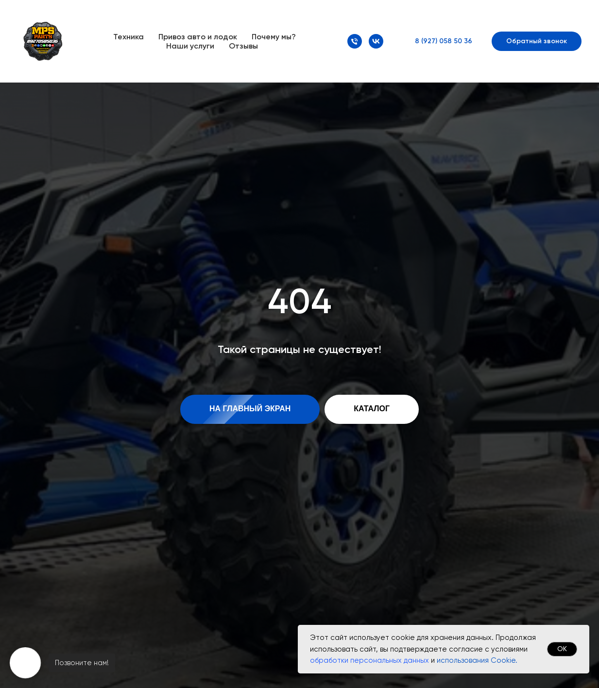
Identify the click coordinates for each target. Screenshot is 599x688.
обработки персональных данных (369, 660)
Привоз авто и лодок (197, 36)
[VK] (376, 41)
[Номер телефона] (354, 41)
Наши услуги (190, 45)
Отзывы (243, 45)
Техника (128, 36)
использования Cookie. (477, 660)
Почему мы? (274, 36)
